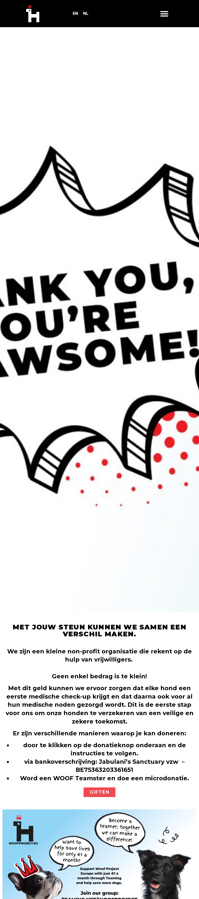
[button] (164, 13)
